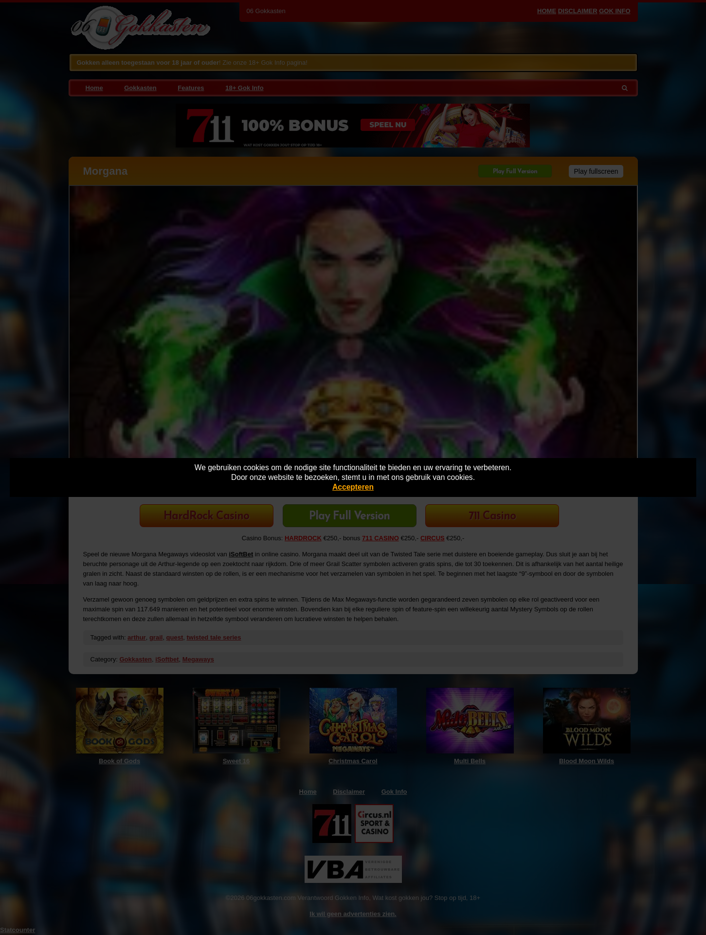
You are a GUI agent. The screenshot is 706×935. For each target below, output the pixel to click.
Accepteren (353, 487)
